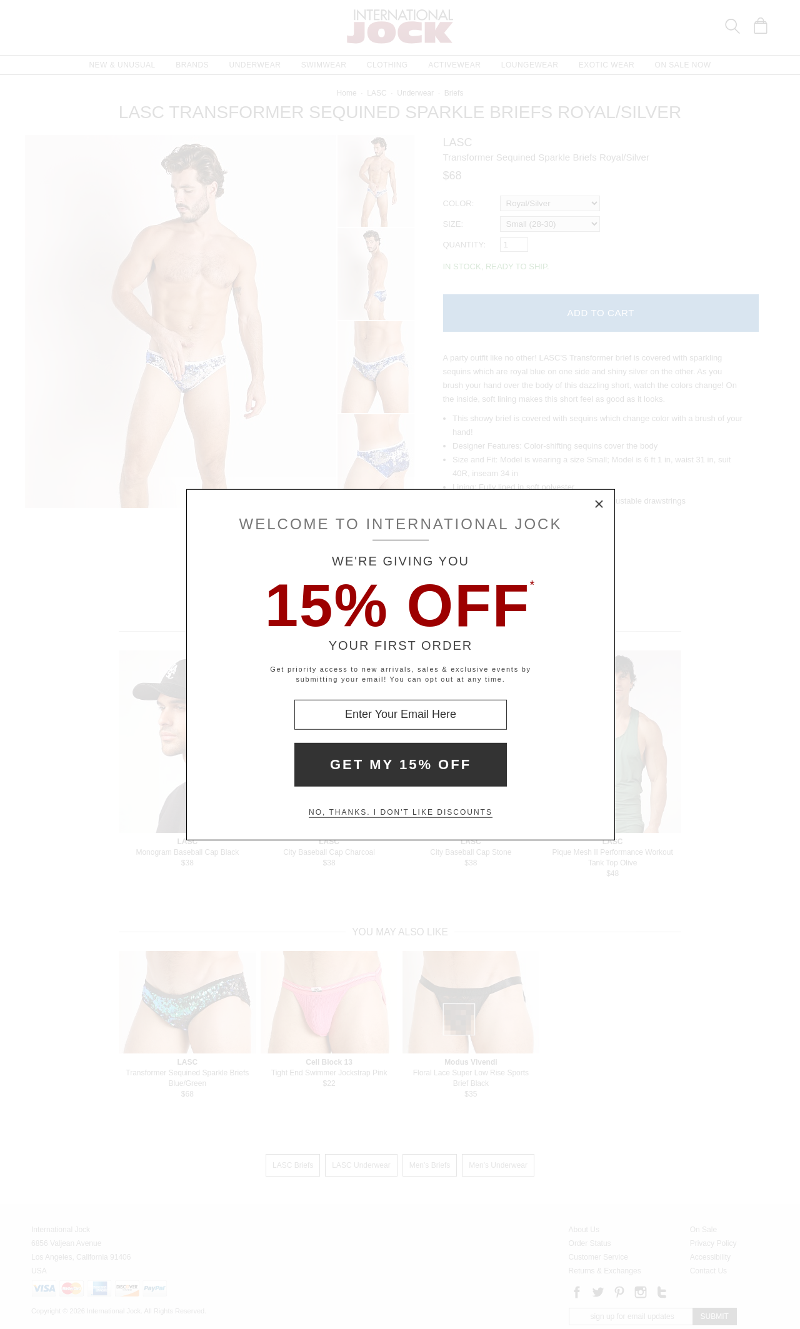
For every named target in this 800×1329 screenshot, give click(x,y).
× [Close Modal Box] (599, 504)
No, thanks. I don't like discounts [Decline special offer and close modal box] (400, 812)
